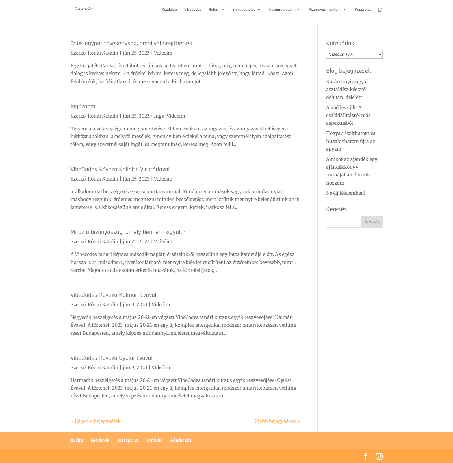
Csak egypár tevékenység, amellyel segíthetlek (131, 43)
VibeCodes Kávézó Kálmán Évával (113, 295)
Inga (159, 116)
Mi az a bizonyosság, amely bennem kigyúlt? (127, 232)
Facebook (100, 440)
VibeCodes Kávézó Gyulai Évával (111, 358)
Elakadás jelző (244, 10)
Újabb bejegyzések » (277, 421)
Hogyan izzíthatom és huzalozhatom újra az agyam (350, 141)
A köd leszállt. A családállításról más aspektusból (348, 115)
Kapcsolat (363, 10)
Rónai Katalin (103, 53)
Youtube (154, 440)
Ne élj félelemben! (345, 193)
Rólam (214, 10)
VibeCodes (192, 10)
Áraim (76, 440)
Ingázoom (82, 106)
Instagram (128, 440)
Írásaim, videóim (282, 10)
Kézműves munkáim (325, 10)
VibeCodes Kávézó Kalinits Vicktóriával (120, 169)
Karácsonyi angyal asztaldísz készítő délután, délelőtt (347, 89)
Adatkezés (180, 440)
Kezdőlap (169, 10)
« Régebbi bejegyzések (95, 421)
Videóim (163, 53)
